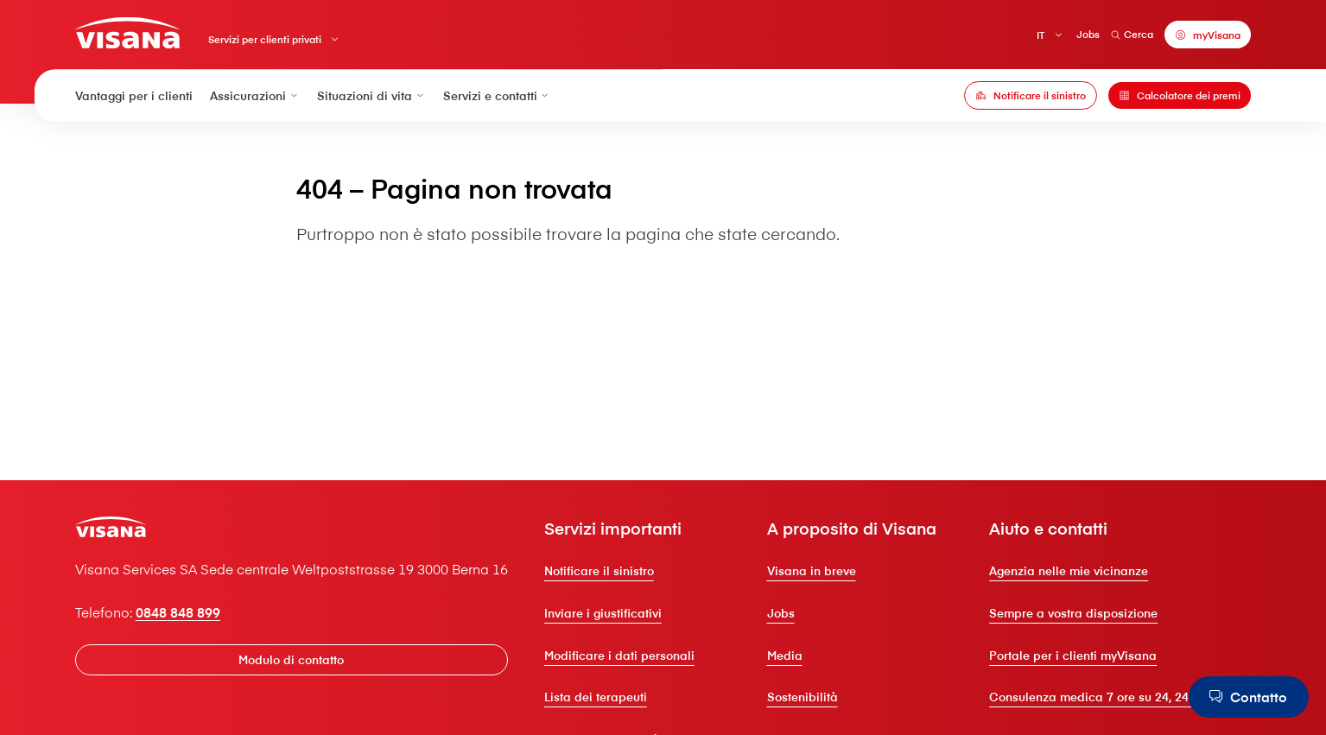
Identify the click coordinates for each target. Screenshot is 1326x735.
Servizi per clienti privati (264, 39)
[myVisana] (1207, 34)
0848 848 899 (178, 611)
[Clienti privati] (127, 32)
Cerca (1132, 34)
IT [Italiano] (1040, 34)
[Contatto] (1249, 697)
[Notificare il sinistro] (1030, 96)
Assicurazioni (255, 96)
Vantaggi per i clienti (134, 96)
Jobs (1088, 34)
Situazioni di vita (371, 96)
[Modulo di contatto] (291, 659)
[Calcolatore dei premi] (1179, 96)
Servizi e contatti (497, 96)
